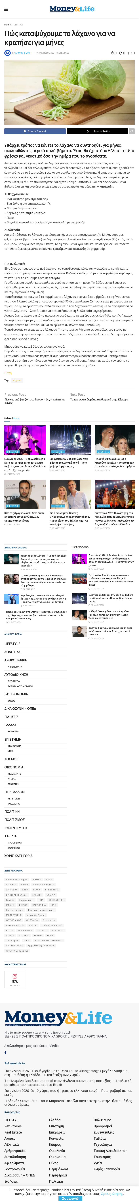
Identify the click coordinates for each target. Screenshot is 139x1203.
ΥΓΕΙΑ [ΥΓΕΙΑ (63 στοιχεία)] (27, 942)
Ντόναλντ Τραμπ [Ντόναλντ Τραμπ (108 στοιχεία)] (36, 917)
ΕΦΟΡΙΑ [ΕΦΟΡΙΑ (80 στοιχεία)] (51, 896)
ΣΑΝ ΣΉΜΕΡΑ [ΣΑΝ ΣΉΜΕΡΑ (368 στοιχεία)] (25, 932)
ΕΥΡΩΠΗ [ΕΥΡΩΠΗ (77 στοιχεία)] (37, 896)
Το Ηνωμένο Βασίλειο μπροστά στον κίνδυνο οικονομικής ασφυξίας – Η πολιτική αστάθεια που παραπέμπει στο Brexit (111, 581)
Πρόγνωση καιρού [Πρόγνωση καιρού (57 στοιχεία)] (52, 927)
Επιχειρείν (13, 786)
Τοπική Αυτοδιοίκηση (20, 688)
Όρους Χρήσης (112, 1193)
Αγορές (12, 780)
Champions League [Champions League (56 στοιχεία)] (17, 881)
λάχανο (17, 380)
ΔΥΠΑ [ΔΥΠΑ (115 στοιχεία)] (25, 891)
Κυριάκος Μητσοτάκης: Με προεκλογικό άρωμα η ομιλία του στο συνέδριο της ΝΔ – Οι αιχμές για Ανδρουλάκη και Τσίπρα (43, 600)
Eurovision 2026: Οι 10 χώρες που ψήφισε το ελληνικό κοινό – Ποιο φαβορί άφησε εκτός (69, 464)
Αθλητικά (12, 653)
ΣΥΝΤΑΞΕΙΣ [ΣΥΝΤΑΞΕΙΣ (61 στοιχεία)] (58, 932)
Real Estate (14, 775)
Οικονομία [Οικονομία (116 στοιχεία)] (49, 922)
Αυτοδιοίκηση (16, 676)
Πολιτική (12, 813)
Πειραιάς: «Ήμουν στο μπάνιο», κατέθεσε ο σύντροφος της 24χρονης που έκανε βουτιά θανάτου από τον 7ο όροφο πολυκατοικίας (36, 617)
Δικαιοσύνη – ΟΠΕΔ (20, 710)
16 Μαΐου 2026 (102, 530)
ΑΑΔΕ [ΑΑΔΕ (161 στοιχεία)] (49, 881)
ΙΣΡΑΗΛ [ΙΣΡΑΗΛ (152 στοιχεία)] (10, 906)
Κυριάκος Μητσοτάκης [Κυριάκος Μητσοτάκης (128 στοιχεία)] (41, 911)
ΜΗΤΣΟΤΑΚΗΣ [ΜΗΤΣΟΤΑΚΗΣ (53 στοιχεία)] (14, 917)
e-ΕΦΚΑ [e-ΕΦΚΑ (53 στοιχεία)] (37, 881)
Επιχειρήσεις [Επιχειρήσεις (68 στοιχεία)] (26, 901)
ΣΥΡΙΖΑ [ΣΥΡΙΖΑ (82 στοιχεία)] (10, 937)
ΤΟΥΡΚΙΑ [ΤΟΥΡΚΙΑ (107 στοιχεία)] (24, 937)
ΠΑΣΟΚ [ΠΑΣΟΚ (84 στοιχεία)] (33, 927)
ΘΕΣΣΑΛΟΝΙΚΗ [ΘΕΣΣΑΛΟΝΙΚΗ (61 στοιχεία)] (56, 901)
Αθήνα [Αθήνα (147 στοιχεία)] (24, 886)
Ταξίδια (10, 838)
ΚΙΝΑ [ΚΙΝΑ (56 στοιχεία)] (53, 906)
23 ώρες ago (13, 624)
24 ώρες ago (28, 591)
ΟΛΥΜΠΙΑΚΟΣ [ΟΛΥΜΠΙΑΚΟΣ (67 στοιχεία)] (13, 922)
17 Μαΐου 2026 (12, 476)
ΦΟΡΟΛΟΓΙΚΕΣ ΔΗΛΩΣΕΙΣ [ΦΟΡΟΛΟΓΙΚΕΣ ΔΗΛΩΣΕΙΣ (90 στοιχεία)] (49, 942)
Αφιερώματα (15, 668)
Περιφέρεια (14, 683)
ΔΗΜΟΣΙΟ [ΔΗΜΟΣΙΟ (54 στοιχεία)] (11, 891)
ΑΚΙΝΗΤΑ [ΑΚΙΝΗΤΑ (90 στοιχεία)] (11, 886)
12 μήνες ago (29, 571)
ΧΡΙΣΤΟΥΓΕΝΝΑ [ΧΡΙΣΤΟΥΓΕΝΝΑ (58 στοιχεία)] (14, 947)
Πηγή (8, 373)
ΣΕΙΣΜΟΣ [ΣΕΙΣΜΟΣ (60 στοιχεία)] (42, 932)
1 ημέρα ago (28, 607)
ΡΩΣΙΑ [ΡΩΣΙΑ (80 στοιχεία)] (9, 932)
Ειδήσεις (11, 718)
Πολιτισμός (14, 821)
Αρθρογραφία (15, 662)
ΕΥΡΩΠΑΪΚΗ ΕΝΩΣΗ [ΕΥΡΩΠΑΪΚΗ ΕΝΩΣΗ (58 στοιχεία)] (16, 896)
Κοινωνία (13, 733)
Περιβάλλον (14, 794)
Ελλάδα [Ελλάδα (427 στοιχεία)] (10, 901)
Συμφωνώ (70, 1198)
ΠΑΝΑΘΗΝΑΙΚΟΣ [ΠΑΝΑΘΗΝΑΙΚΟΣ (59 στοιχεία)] (15, 927)
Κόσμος (11, 761)
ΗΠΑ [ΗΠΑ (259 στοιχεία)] (41, 901)
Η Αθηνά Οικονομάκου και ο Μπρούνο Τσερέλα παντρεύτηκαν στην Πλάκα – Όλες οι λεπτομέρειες (115, 464)
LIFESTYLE (18, 24)
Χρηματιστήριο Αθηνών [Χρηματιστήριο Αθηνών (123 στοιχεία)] (41, 947)
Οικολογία (14, 805)
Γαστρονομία (16, 696)
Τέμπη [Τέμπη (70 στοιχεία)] (50, 937)
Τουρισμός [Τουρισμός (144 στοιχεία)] (12, 942)
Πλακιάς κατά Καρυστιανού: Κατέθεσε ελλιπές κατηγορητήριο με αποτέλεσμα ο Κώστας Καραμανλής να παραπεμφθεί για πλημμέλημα (44, 582)
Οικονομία (13, 769)
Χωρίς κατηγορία (18, 857)
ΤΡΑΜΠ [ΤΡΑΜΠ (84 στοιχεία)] (38, 937)
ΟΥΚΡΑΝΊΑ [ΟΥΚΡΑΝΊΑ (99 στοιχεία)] (32, 922)
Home (7, 24)
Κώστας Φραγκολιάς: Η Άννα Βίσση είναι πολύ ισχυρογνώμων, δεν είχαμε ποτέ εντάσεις (24, 518)
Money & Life (22, 52)
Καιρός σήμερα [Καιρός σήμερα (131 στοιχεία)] (14, 911)
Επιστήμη (12, 741)
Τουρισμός (14, 849)
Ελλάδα (10, 727)
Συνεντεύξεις (16, 830)
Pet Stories (14, 800)
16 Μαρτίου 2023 (45, 52)
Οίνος (11, 702)
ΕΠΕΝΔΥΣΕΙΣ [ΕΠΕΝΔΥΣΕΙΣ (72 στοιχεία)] (52, 891)
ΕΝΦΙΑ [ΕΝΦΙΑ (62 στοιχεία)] (36, 891)
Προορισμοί (15, 844)
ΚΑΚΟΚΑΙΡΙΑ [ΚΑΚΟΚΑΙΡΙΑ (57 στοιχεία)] (39, 906)
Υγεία (10, 753)
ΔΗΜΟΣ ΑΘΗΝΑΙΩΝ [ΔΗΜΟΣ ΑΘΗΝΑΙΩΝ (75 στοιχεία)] (43, 886)
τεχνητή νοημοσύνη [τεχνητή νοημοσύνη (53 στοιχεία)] (17, 952)
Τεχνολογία (14, 747)
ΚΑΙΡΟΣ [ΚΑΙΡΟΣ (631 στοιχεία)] (23, 906)
